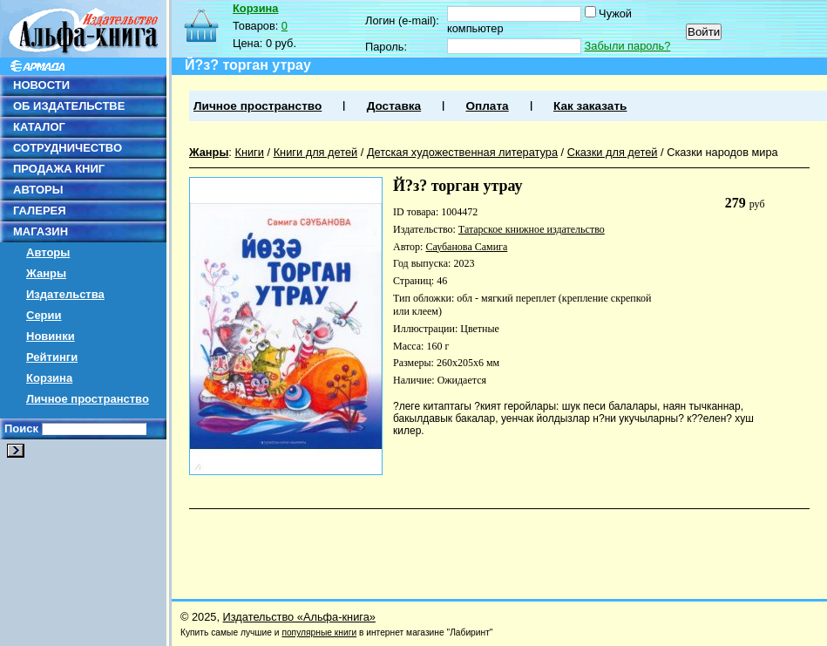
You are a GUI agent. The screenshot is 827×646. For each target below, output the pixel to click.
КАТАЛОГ (39, 126)
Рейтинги (52, 357)
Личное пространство (87, 398)
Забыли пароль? (628, 45)
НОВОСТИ (41, 85)
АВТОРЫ (38, 189)
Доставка (394, 105)
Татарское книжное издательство (531, 229)
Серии (44, 315)
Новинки (50, 336)
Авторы (48, 252)
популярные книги (318, 632)
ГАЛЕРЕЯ (39, 210)
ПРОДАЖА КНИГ (59, 168)
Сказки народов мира (722, 152)
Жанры (46, 273)
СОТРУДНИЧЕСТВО (67, 147)
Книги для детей (316, 152)
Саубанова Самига (466, 247)
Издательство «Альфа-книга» (299, 616)
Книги (249, 152)
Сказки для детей (612, 152)
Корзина (49, 377)
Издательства (65, 294)
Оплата (486, 105)
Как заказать (590, 105)
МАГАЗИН (40, 231)
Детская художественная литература (462, 152)
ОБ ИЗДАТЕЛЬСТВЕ (69, 105)
